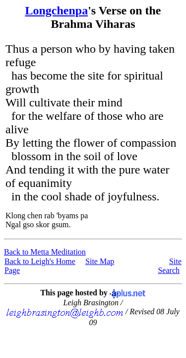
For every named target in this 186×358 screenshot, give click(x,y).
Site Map (99, 261)
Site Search (170, 265)
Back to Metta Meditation (45, 252)
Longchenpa (56, 10)
